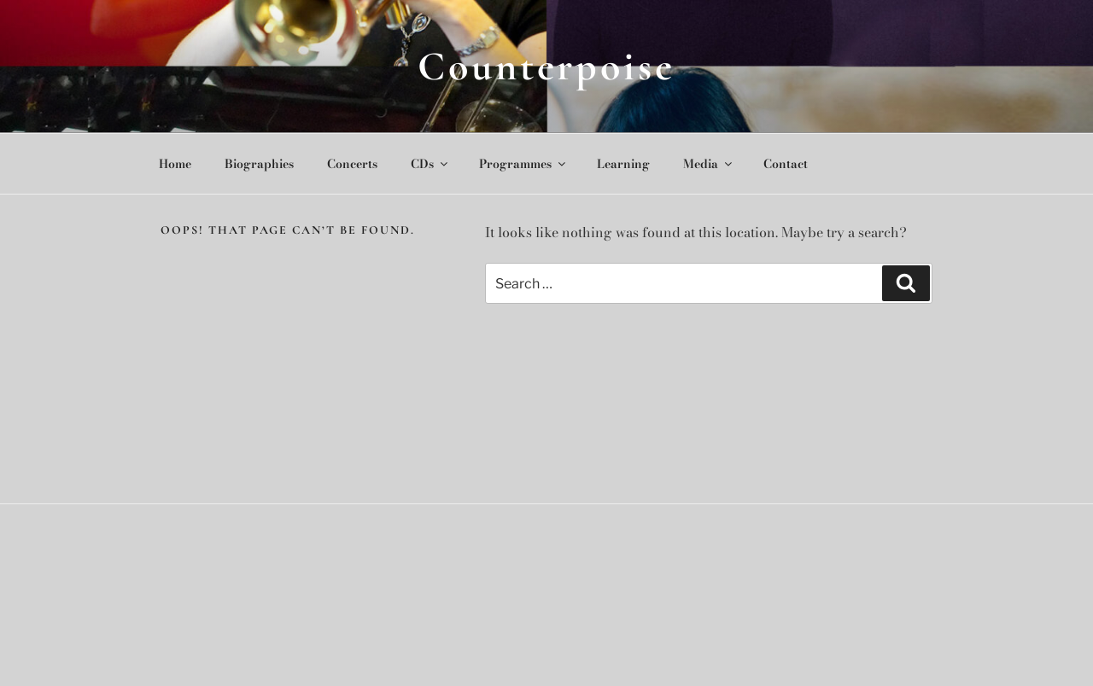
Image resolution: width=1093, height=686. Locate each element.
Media (708, 163)
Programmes (523, 163)
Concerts (352, 163)
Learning (623, 163)
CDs (430, 163)
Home (175, 163)
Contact (785, 163)
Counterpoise (546, 66)
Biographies (259, 163)
